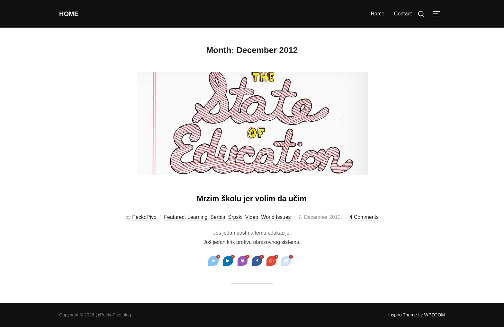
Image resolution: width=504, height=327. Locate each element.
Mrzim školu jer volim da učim (252, 196)
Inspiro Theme (402, 314)
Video (251, 217)
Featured (174, 217)
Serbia (217, 217)
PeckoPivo (144, 217)
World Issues (276, 217)
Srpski (235, 217)
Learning (197, 217)
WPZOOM (434, 314)
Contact (403, 13)
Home (71, 14)
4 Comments (364, 217)
